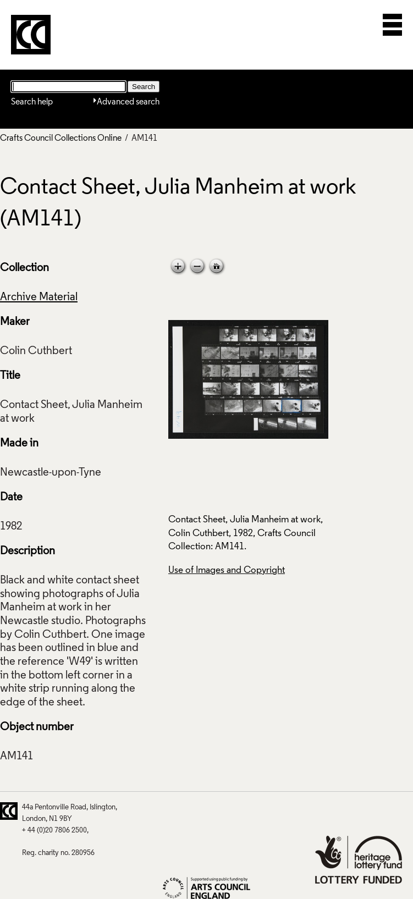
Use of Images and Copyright (226, 570)
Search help (32, 102)
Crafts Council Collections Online (61, 138)
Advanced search (128, 102)
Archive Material (39, 297)
